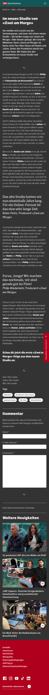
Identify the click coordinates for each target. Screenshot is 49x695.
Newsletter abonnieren (17, 686)
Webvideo (7, 395)
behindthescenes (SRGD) (25, 395)
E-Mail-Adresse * (10, 442)
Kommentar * (8, 453)
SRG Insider (21, 10)
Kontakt (6, 647)
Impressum (8, 650)
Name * (6, 432)
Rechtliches (8, 653)
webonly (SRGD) (9, 400)
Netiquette (8, 657)
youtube (23, 400)
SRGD (13, 10)
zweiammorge (36, 400)
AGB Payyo (8, 663)
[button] (45, 3)
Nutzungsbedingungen (13, 660)
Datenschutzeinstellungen (15, 666)
